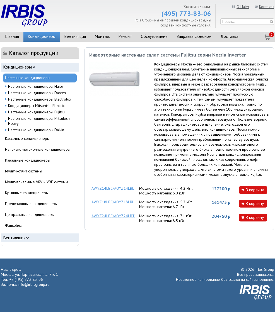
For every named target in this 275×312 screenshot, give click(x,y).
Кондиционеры (42, 36)
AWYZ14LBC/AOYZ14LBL (112, 188)
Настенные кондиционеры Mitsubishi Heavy (39, 121)
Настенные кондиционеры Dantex (37, 92)
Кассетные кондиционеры (27, 138)
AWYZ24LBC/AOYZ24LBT (113, 215)
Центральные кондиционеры (29, 214)
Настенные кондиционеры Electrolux (39, 99)
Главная (12, 36)
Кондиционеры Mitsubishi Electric (36, 105)
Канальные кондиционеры (27, 160)
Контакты (266, 6)
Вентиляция (75, 36)
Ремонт (125, 36)
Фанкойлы (13, 225)
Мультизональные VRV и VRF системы (36, 181)
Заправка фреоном (194, 36)
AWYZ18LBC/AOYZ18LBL (112, 201)
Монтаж (102, 36)
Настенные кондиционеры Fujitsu (36, 111)
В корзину (254, 189)
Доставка (229, 36)
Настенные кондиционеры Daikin (36, 129)
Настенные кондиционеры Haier (35, 86)
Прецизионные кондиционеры (31, 203)
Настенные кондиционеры (27, 77)
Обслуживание (154, 36)
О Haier (243, 6)
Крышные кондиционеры (27, 192)
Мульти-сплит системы (23, 171)
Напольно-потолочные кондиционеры (37, 149)
